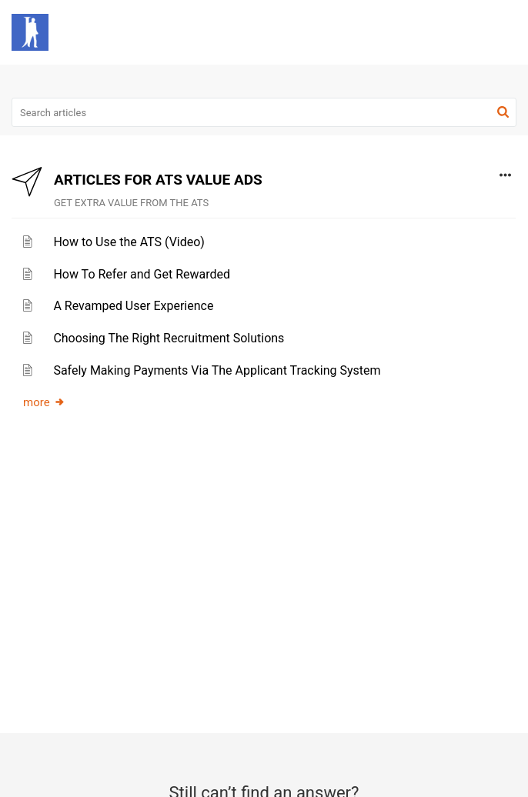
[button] (464, 32)
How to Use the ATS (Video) (129, 242)
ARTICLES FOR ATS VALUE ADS (158, 179)
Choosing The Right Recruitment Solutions (168, 338)
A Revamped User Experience (133, 305)
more (44, 402)
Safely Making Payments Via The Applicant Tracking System (216, 370)
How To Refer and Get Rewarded (141, 274)
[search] (264, 112)
